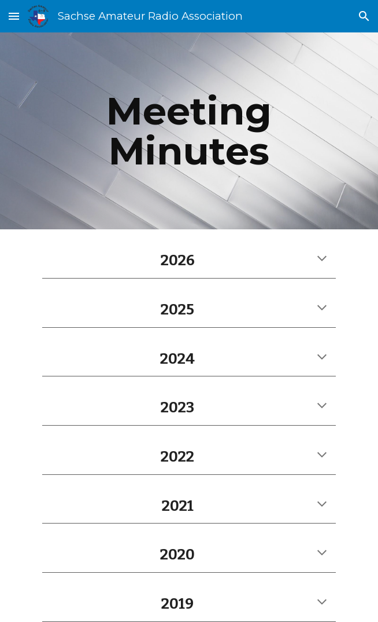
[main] (188, 131)
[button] (14, 16)
